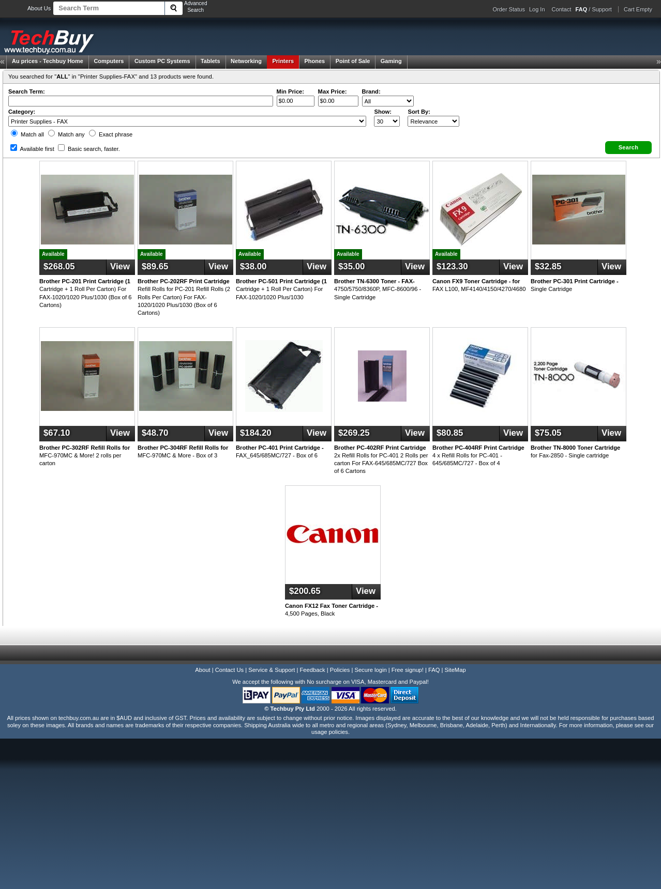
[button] (628, 147)
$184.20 (256, 433)
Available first (32, 149)
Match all (27, 134)
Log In (537, 9)
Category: (21, 112)
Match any (66, 134)
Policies (340, 670)
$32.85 (548, 266)
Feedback (312, 670)
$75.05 (548, 433)
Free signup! (408, 670)
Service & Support (271, 670)
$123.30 (452, 266)
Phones (315, 61)
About (202, 670)
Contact (562, 9)
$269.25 (354, 433)
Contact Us (229, 670)
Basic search (89, 149)
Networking (246, 61)
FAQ (434, 670)
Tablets (210, 61)
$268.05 (59, 266)
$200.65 (305, 591)
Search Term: (26, 91)
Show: (383, 112)
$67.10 (56, 433)
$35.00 (351, 266)
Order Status (509, 9)
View (120, 266)
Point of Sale (353, 61)
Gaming (391, 61)
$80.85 (450, 433)
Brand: (371, 91)
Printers (283, 61)
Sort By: (419, 112)
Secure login (370, 670)
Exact (110, 134)
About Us (39, 8)
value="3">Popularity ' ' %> (433, 121)
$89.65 (155, 266)
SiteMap (455, 670)
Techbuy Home (47, 61)
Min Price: (290, 91)
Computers (109, 61)
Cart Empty (638, 9)
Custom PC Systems (162, 61)
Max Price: (332, 91)
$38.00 (253, 266)
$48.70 (155, 433)
